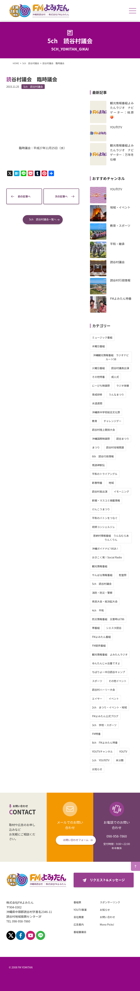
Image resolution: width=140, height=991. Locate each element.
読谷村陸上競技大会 (102, 430)
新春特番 (96, 483)
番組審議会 (80, 932)
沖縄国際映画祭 (100, 438)
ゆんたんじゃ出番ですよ (105, 663)
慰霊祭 (122, 575)
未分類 (119, 760)
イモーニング (120, 491)
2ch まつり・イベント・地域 (108, 707)
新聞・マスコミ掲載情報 (105, 500)
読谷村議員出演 (119, 368)
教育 (94, 421)
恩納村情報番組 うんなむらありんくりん (110, 537)
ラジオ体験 (122, 385)
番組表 (78, 902)
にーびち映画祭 (100, 385)
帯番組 (95, 628)
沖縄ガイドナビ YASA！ (104, 548)
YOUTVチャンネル (101, 751)
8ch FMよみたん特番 (104, 742)
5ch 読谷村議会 (33, 86)
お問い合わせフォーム (76, 840)
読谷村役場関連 (114, 447)
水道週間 (96, 403)
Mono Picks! (108, 924)
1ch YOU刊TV (100, 760)
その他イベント (117, 681)
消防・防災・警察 (101, 592)
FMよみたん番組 (100, 637)
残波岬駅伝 (97, 465)
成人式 (114, 377)
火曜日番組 (97, 368)
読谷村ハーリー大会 (102, 689)
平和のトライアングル (104, 474)
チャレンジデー (112, 421)
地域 (110, 483)
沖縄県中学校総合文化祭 (105, 412)
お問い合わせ (108, 917)
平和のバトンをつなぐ (104, 518)
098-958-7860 (116, 836)
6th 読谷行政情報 (102, 456)
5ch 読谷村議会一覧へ (42, 218)
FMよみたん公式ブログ (104, 716)
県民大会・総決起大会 (104, 601)
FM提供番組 (98, 645)
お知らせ (96, 769)
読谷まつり (122, 438)
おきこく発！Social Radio (106, 557)
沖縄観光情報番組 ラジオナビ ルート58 (112, 357)
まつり (95, 447)
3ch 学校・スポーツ (103, 725)
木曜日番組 (97, 346)
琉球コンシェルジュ (102, 527)
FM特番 (95, 734)
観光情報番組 (99, 566)
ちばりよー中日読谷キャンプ (108, 672)
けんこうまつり (100, 509)
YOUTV (123, 751)
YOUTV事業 (80, 910)
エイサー (96, 698)
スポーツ (96, 681)
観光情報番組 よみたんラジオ (109, 654)
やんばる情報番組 (101, 575)
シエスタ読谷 (113, 628)
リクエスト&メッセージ (107, 879)
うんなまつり (115, 394)
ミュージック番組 (101, 337)
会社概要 (79, 917)
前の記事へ (24, 195)
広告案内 (79, 924)
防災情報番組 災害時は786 (107, 619)
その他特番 (97, 377)
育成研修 (96, 394)
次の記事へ (61, 195)
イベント (113, 698)
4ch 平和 (97, 610)
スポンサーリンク (111, 902)
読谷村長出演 (99, 491)
